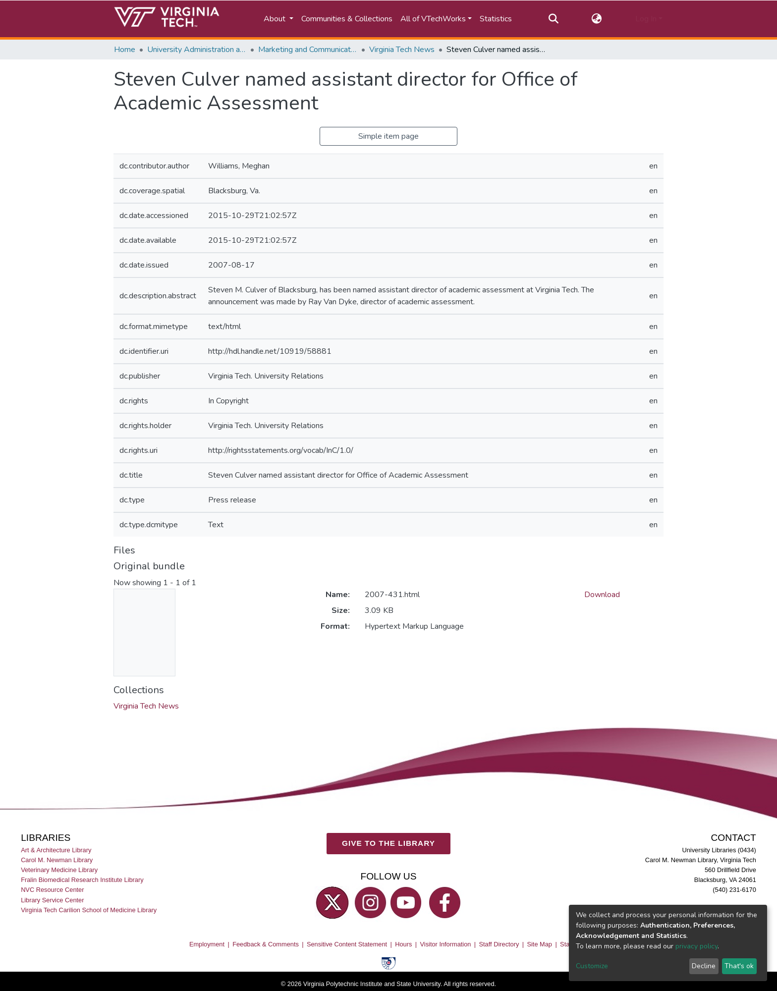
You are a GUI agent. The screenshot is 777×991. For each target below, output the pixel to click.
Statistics (496, 18)
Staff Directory (499, 944)
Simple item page (388, 136)
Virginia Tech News (402, 49)
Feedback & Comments (265, 944)
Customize (592, 966)
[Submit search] (553, 19)
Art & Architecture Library (56, 850)
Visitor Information (445, 944)
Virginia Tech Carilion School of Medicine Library (89, 910)
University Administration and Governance (196, 49)
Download (602, 594)
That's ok (739, 966)
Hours (403, 944)
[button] (597, 19)
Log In (646, 18)
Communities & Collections (346, 18)
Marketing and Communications (307, 49)
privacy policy (696, 946)
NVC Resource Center (52, 889)
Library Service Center (52, 899)
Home (124, 49)
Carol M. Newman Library (57, 860)
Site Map (539, 944)
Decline (704, 966)
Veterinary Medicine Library (59, 870)
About (275, 18)
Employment (206, 944)
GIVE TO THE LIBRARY (388, 843)
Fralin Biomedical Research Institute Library (82, 879)
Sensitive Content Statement (347, 944)
